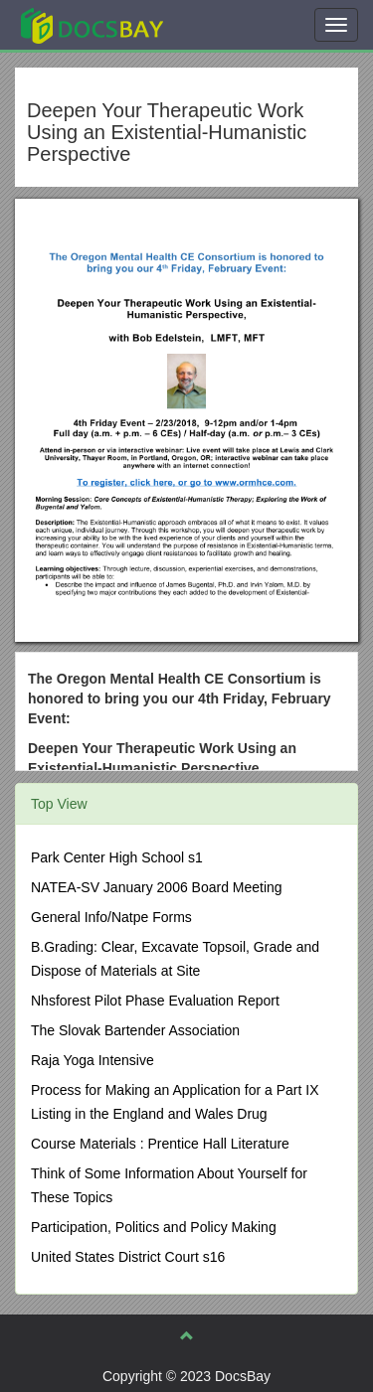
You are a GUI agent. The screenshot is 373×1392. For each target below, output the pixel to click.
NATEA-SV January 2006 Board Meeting (156, 887)
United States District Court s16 (128, 1257)
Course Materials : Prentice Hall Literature (160, 1144)
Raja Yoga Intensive (92, 1060)
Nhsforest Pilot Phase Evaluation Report (155, 1000)
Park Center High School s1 (117, 857)
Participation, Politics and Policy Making (154, 1227)
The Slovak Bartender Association (135, 1030)
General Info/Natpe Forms (111, 917)
